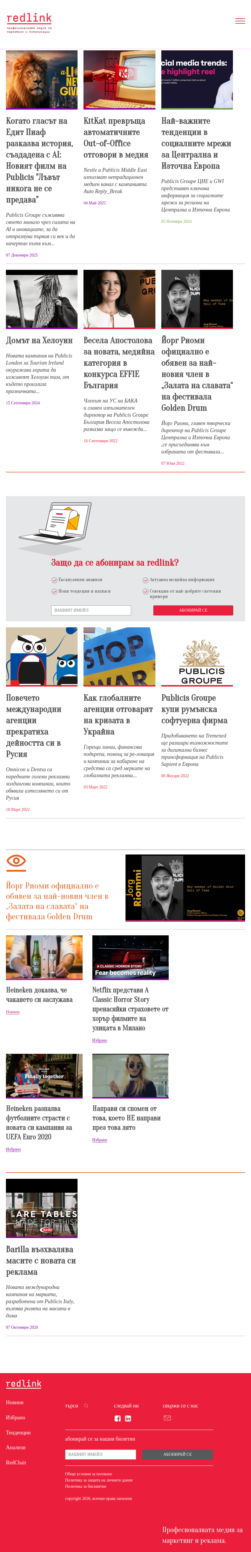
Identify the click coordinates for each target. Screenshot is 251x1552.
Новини (14, 1402)
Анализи (15, 1447)
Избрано (15, 1417)
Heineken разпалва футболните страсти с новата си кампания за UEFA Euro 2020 (39, 1123)
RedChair (16, 1463)
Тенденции (18, 1433)
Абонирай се (193, 610)
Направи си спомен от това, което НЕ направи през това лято (126, 1118)
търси (71, 1406)
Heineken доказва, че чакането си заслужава (39, 995)
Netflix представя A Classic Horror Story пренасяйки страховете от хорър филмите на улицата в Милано (130, 1009)
